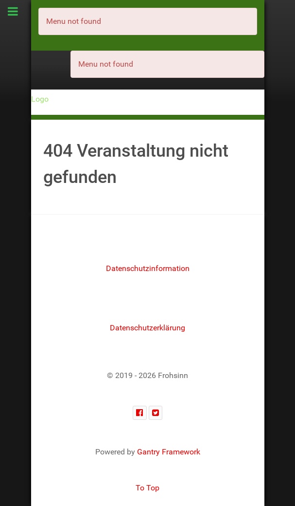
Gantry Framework (168, 451)
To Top (147, 487)
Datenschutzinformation (148, 268)
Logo (40, 99)
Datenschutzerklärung (147, 327)
